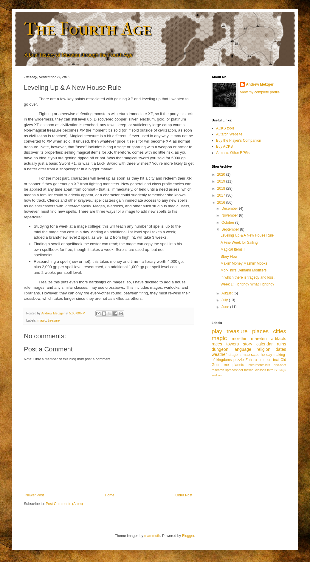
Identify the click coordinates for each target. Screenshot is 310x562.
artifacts (278, 338)
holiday (266, 355)
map (246, 355)
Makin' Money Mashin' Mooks (244, 263)
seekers (217, 375)
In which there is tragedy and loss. (248, 277)
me (226, 365)
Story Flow (229, 256)
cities (279, 331)
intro (270, 370)
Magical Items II (233, 249)
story (247, 344)
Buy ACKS (224, 146)
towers (232, 344)
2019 (221, 181)
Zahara (251, 360)
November (230, 215)
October (228, 222)
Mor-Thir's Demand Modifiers (243, 270)
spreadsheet (234, 370)
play (217, 331)
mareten (259, 338)
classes (260, 370)
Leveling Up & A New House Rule (247, 235)
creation (265, 360)
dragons (234, 355)
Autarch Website (229, 134)
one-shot (280, 365)
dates (281, 349)
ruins (281, 344)
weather (219, 354)
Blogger (188, 536)
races (217, 344)
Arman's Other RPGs (232, 153)
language (242, 349)
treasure (54, 320)
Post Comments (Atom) (64, 504)
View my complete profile (260, 92)
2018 (221, 188)
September (230, 229)
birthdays (280, 370)
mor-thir (239, 338)
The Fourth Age (88, 29)
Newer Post (34, 495)
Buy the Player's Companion (238, 140)
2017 (221, 195)
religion (263, 349)
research (218, 370)
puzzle (238, 360)
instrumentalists (259, 365)
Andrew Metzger (260, 84)
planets (238, 365)
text (276, 360)
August (227, 293)
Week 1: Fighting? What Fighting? (248, 284)
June (225, 307)
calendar (264, 344)
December (230, 208)
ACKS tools (225, 128)
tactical (249, 370)
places (260, 331)
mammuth (152, 536)
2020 (221, 174)
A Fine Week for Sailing (239, 242)
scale (255, 355)
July (225, 300)
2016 (221, 202)
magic (42, 320)
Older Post (183, 495)
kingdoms (224, 360)
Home (109, 495)
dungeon (220, 349)
